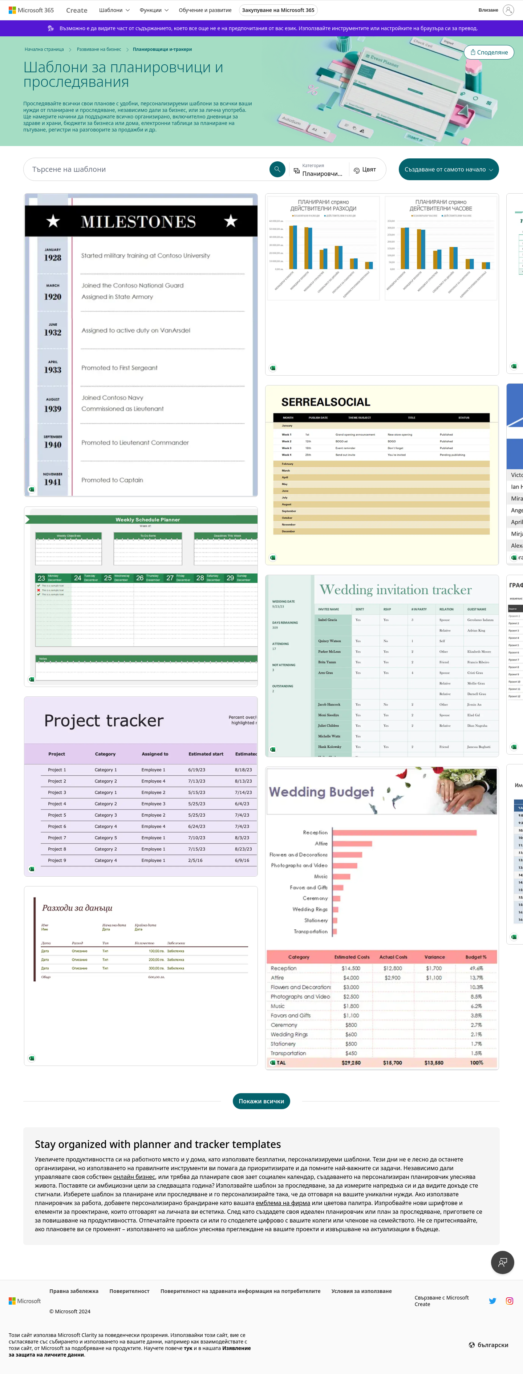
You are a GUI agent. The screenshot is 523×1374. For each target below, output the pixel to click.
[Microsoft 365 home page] (31, 10)
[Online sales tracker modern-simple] (201, 625)
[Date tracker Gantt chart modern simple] (442, 237)
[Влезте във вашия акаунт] (495, 10)
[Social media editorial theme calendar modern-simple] (80, 782)
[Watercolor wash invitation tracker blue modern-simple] (442, 334)
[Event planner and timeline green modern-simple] (442, 460)
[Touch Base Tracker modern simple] (201, 974)
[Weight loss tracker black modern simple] (442, 781)
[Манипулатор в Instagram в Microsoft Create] (509, 1301)
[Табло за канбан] (201, 848)
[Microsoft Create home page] (77, 10)
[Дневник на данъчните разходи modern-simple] (80, 587)
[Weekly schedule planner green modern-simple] (80, 393)
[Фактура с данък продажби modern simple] (321, 929)
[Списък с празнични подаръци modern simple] (201, 237)
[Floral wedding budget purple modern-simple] (80, 1006)
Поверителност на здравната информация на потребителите (241, 1291)
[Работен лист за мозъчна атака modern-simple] (201, 721)
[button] (489, 52)
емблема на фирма (283, 1203)
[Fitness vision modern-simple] (321, 237)
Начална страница (44, 49)
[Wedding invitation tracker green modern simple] (80, 879)
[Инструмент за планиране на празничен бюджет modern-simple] (321, 335)
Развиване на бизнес (99, 49)
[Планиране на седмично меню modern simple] (442, 878)
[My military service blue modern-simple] (80, 266)
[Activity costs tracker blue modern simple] (442, 587)
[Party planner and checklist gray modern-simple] (321, 616)
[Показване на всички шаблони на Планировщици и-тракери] (261, 1101)
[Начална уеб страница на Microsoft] (25, 1301)
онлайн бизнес (134, 1177)
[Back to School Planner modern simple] (321, 772)
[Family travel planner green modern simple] (442, 975)
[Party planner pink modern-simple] (321, 461)
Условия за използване (362, 1291)
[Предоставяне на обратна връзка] (502, 1262)
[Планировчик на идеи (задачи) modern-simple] (442, 684)
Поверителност (129, 1291)
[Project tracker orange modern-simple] (80, 490)
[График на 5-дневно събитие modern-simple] (201, 528)
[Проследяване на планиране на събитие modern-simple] (80, 684)
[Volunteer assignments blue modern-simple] (201, 334)
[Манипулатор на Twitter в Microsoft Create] (492, 1301)
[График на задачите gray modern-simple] (201, 431)
